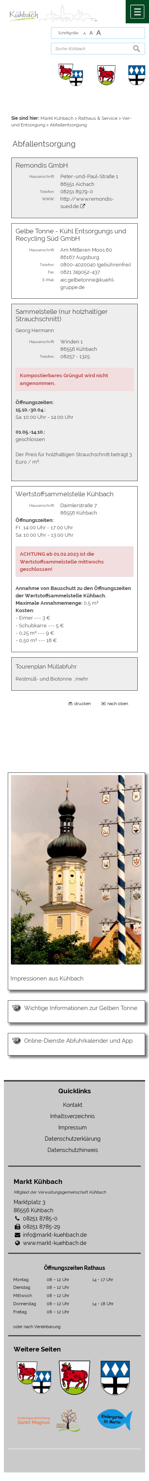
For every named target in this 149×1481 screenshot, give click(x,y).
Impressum (72, 1127)
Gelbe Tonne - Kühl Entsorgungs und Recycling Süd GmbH (71, 234)
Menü (137, 12)
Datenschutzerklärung (73, 1139)
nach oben (117, 703)
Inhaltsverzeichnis (72, 1116)
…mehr (80, 679)
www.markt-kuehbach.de (54, 1243)
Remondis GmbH (42, 165)
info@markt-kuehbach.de (55, 1235)
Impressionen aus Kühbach (47, 978)
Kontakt (72, 1105)
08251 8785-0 (40, 1218)
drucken (82, 703)
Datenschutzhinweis (72, 1150)
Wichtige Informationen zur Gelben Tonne (80, 1008)
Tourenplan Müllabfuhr (46, 666)
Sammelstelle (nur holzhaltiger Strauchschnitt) (62, 315)
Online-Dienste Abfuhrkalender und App (78, 1040)
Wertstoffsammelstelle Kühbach (65, 494)
